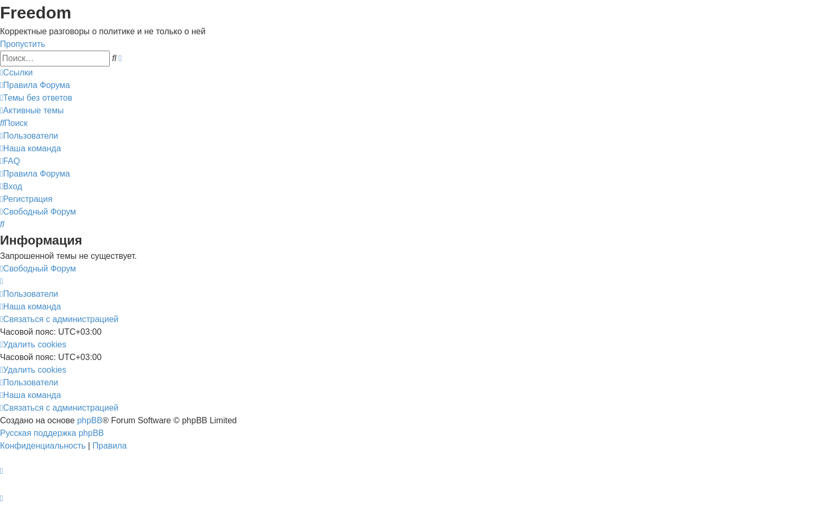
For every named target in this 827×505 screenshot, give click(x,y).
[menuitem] (35, 85)
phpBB (89, 420)
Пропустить (22, 44)
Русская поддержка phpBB (52, 433)
